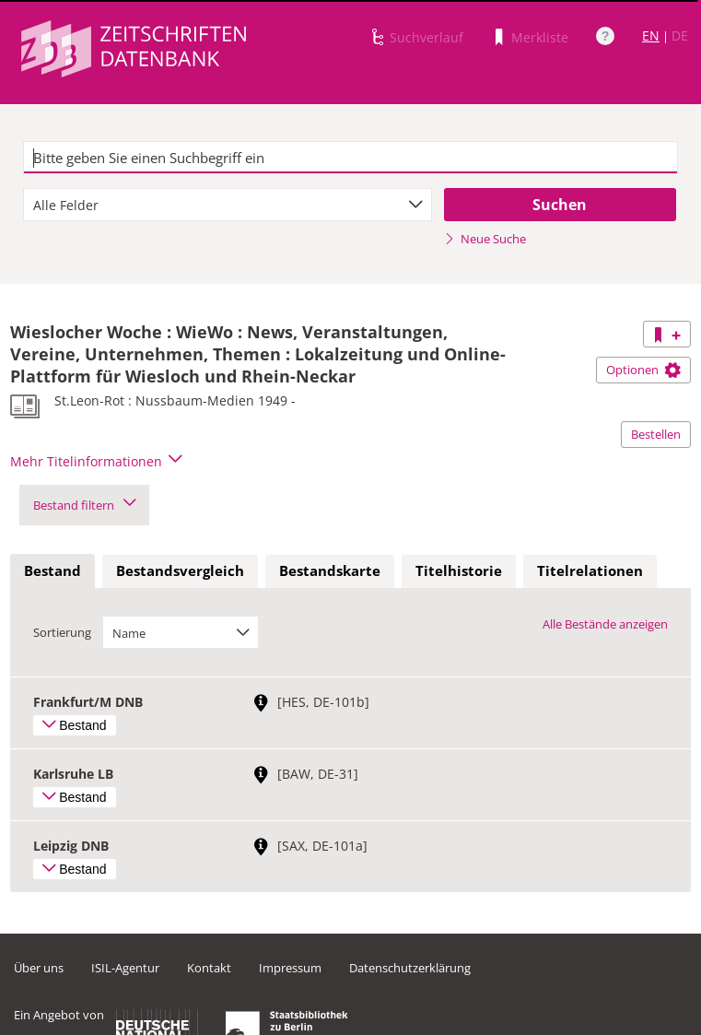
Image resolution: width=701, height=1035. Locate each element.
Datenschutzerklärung (410, 967)
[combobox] (228, 204)
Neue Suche (485, 238)
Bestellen (656, 434)
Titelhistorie (458, 570)
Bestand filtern (84, 505)
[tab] (52, 571)
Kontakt (209, 967)
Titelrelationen (590, 570)
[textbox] (350, 157)
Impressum (290, 967)
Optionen (643, 369)
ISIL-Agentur (125, 967)
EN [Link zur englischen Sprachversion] (651, 35)
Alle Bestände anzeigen (605, 624)
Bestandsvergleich (180, 570)
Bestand (52, 570)
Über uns (39, 967)
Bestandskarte (329, 570)
